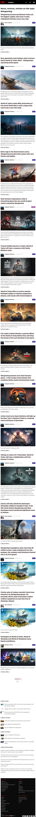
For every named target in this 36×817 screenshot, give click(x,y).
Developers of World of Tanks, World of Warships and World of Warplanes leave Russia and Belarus (16, 639)
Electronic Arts (4, 810)
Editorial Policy (4, 782)
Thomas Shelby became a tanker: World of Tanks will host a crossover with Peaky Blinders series (17, 248)
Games (20, 782)
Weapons (21, 786)
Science (20, 785)
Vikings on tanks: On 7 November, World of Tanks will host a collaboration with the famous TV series (17, 457)
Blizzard (3, 808)
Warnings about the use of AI (8, 783)
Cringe (20, 799)
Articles (33, 207)
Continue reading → (5, 51)
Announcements (22, 796)
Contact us (3, 788)
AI (19, 783)
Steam (2, 801)
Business (21, 788)
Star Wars (3, 804)
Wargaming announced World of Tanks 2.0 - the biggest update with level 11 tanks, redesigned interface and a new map (17, 17)
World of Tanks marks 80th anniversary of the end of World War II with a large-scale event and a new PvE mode (17, 105)
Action (2, 796)
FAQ (20, 801)
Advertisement (4, 785)
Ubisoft (3, 805)
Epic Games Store (5, 802)
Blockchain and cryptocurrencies (26, 789)
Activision (3, 807)
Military (20, 780)
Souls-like (3, 799)
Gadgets (11, 2)
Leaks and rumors (23, 798)
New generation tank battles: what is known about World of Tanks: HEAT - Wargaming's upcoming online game (18, 60)
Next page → (18, 678)
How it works (22, 791)
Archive (3, 789)
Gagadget (3, 2)
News (34, 22)
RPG (2, 798)
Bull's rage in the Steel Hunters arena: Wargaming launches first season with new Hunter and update (17, 154)
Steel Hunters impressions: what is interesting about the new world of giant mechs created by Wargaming (16, 201)
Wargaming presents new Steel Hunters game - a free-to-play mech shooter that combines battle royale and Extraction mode (17, 378)
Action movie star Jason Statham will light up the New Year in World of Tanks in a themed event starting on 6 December (18, 418)
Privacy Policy (4, 786)
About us (3, 780)
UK (2, 813)
